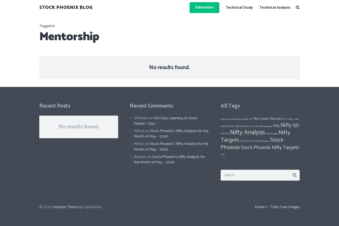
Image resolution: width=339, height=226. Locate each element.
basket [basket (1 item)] (244, 119)
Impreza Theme (65, 207)
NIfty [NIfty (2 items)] (276, 126)
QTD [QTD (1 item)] (247, 141)
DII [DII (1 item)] (250, 119)
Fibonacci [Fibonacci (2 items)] (276, 118)
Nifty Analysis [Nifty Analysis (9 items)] (247, 132)
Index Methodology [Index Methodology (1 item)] (262, 126)
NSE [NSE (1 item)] (242, 141)
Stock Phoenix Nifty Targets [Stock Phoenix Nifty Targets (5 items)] (270, 147)
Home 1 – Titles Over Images (277, 207)
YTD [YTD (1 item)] (223, 155)
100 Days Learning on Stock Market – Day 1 (165, 121)
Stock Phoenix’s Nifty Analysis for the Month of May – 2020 (171, 134)
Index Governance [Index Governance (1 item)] (243, 126)
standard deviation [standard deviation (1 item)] (259, 141)
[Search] (298, 7)
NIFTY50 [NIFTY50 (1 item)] (225, 134)
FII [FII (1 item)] (285, 119)
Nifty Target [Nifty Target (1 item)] (272, 134)
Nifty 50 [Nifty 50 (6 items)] (290, 125)
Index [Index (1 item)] (290, 119)
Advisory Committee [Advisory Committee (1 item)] (231, 119)
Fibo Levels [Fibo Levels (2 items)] (261, 118)
